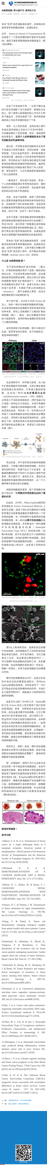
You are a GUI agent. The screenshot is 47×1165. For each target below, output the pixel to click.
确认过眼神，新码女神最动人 (19, 1104)
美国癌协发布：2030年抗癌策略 (20, 1100)
